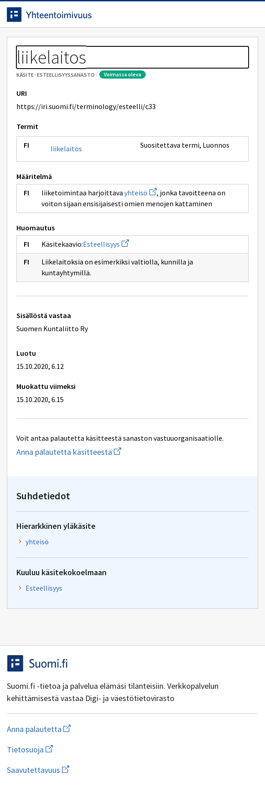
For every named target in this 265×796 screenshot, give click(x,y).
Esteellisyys (106, 244)
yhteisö (140, 192)
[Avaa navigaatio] (249, 14)
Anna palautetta (75, 729)
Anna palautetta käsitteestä (119, 452)
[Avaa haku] (231, 14)
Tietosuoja (74, 749)
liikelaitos (66, 148)
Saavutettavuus (90, 770)
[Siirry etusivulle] (114, 14)
